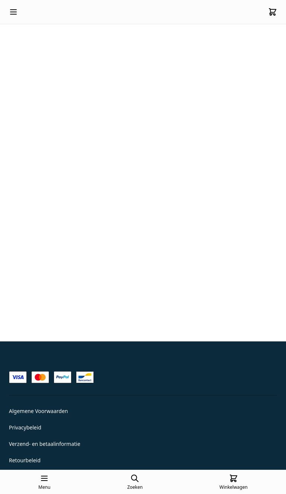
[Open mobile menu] (13, 11)
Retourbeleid (25, 460)
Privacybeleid (25, 427)
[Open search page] (135, 482)
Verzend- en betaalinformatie (44, 443)
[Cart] (272, 11)
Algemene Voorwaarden (38, 411)
